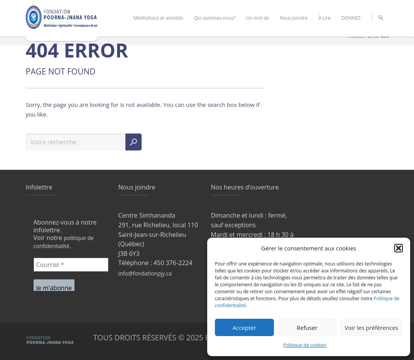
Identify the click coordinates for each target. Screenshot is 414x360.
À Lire (324, 18)
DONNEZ (351, 18)
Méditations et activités (158, 18)
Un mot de (257, 18)
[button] (398, 248)
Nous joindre (294, 18)
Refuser (307, 327)
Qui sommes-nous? (214, 18)
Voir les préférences (371, 327)
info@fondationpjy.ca (145, 273)
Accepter (244, 327)
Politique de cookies (304, 345)
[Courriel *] (71, 265)
